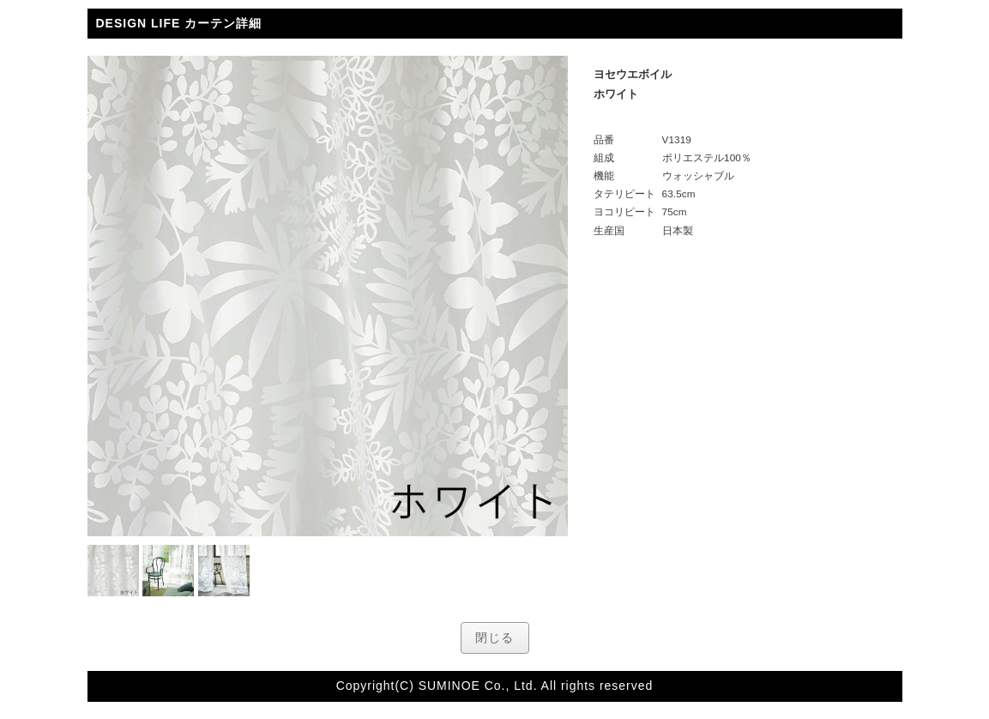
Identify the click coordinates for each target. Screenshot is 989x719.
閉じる (494, 637)
